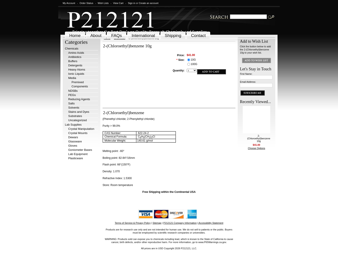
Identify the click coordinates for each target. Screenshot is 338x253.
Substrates (75, 116)
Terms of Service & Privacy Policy (133, 223)
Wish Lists (103, 3)
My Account (69, 3)
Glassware (75, 141)
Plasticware (75, 158)
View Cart (118, 3)
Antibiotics (74, 57)
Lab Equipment (77, 154)
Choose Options (256, 148)
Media (72, 78)
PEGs (72, 95)
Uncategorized (77, 120)
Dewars (73, 137)
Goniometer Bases (80, 149)
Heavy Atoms (76, 69)
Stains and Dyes (78, 111)
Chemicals (71, 48)
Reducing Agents (79, 99)
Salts (71, 103)
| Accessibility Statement (210, 223)
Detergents (75, 65)
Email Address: (248, 81)
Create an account (148, 3)
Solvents (73, 107)
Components (80, 86)
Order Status (86, 3)
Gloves (72, 145)
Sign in (131, 3)
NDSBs (73, 90)
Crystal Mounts (77, 133)
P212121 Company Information (180, 223)
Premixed (78, 82)
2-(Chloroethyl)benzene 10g (258, 138)
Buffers (72, 61)
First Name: (246, 74)
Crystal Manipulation (81, 128)
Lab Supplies (73, 124)
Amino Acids (76, 52)
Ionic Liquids (76, 73)
